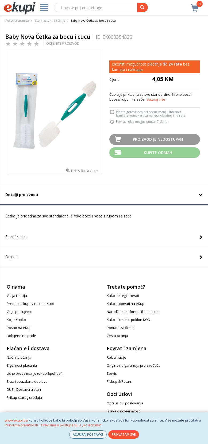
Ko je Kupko (16, 319)
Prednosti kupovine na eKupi (30, 303)
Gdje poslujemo (19, 311)
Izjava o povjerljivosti (124, 411)
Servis (112, 373)
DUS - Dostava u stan (24, 389)
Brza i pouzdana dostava (27, 381)
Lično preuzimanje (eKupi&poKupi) (34, 373)
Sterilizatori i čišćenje (50, 20)
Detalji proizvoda (21, 194)
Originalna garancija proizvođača (133, 365)
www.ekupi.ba (16, 420)
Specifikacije (15, 236)
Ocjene (11, 256)
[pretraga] (142, 7)
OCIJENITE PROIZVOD (62, 43)
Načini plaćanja (19, 357)
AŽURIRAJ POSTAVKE (88, 434)
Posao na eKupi (19, 327)
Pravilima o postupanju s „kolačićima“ (71, 425)
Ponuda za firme (120, 327)
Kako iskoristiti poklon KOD (128, 319)
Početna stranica (17, 20)
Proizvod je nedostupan (158, 139)
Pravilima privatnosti (21, 425)
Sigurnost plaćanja (22, 365)
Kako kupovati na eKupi (126, 303)
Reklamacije (116, 357)
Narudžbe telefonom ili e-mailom (133, 311)
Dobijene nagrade (21, 335)
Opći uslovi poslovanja (125, 403)
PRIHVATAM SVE (124, 434)
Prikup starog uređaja (24, 397)
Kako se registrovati (123, 295)
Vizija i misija (17, 295)
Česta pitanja (117, 335)
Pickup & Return (119, 381)
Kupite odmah (158, 152)
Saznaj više (156, 99)
